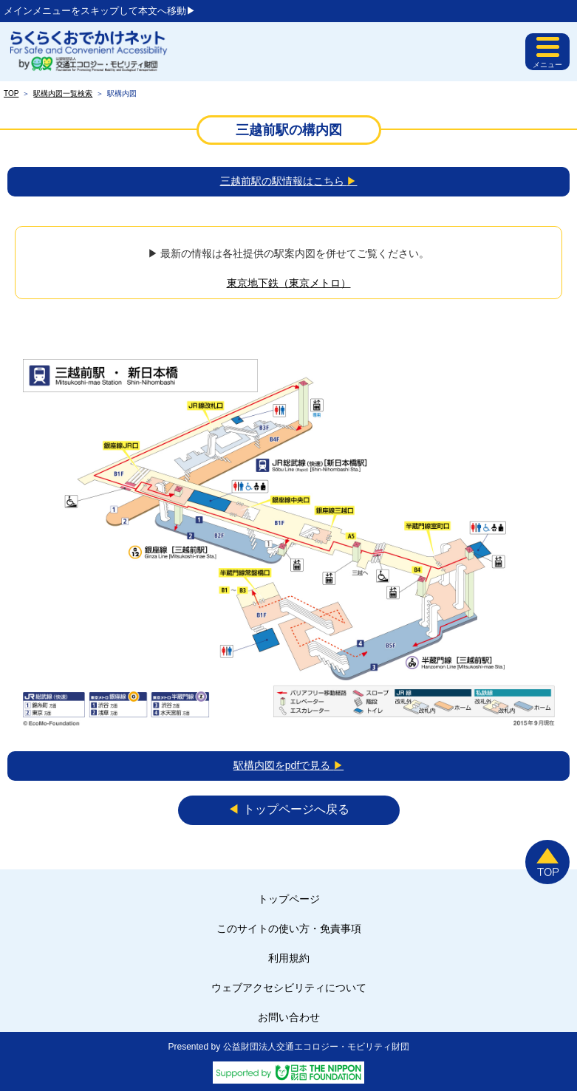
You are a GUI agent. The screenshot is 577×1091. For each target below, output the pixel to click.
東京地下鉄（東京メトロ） (289, 283)
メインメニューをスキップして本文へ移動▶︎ (100, 10)
